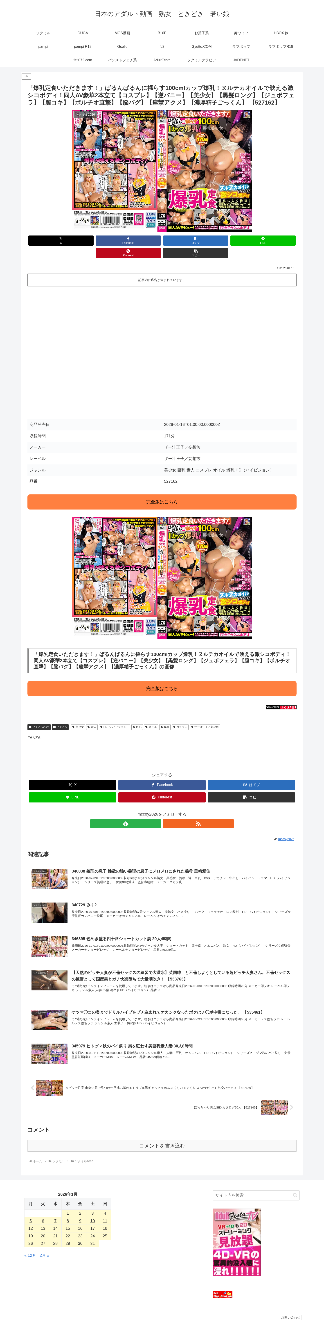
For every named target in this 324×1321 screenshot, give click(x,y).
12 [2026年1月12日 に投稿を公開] (30, 1218)
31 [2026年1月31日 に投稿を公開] (92, 1233)
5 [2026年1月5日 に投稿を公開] (30, 1210)
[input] (256, 1185)
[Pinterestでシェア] (229, 240)
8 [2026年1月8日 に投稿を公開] (68, 1210)
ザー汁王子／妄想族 (205, 714)
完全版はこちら (162, 489)
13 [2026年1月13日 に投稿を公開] (43, 1218)
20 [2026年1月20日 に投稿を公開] (43, 1225)
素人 (92, 714)
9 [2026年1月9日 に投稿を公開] (80, 1210)
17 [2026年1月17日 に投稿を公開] (92, 1218)
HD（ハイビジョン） (114, 714)
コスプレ (180, 714)
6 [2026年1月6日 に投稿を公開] (43, 1210)
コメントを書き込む (162, 1135)
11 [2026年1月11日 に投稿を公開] (105, 1210)
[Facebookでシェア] (94, 240)
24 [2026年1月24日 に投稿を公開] (92, 1225)
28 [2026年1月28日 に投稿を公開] (55, 1233)
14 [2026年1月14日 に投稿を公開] (55, 1218)
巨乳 (137, 714)
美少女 (78, 714)
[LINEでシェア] (184, 240)
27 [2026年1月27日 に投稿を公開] (43, 1233)
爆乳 (165, 714)
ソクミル (60, 714)
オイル (151, 714)
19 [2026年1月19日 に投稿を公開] (30, 1225)
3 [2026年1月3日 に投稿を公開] (93, 1203)
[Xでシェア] (48, 240)
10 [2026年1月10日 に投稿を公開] (92, 1210)
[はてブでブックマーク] (139, 240)
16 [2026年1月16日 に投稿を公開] (80, 1218)
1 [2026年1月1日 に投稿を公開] (68, 1203)
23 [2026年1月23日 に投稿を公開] (80, 1225)
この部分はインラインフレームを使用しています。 (162, 337)
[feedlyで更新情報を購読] (156, 811)
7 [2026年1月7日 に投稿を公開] (55, 1210)
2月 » (44, 1245)
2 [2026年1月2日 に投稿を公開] (80, 1203)
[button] (275, 240)
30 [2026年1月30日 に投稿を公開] (80, 1233)
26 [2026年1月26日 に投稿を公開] (30, 1233)
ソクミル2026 (39, 714)
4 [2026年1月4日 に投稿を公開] (105, 1203)
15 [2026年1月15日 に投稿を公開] (67, 1218)
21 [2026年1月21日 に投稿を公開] (55, 1225)
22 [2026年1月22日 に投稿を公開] (67, 1225)
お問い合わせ (289, 1307)
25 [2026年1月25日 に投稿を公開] (105, 1225)
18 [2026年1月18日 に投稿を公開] (105, 1218)
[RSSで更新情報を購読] (167, 811)
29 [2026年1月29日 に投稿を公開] (67, 1233)
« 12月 (30, 1245)
